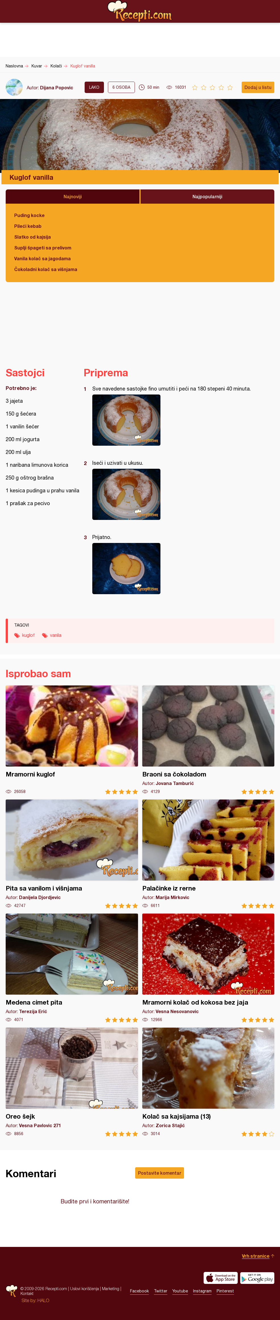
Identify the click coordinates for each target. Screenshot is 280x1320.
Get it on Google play (257, 1278)
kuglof (28, 635)
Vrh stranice (255, 1256)
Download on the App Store (221, 1278)
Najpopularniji (207, 196)
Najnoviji (73, 196)
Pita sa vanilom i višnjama (72, 854)
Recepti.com (140, 11)
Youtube (180, 1291)
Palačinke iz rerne (208, 854)
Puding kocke (29, 215)
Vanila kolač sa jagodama (42, 258)
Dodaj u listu (258, 87)
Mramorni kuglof (72, 739)
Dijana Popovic (56, 87)
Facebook (139, 1291)
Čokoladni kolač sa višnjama (45, 269)
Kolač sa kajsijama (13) (208, 1082)
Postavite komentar (159, 1173)
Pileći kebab (27, 226)
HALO (43, 1300)
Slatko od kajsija (32, 236)
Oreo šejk (72, 1082)
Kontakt (27, 1293)
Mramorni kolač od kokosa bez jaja (208, 968)
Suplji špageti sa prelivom (42, 247)
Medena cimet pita (72, 968)
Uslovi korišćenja (84, 1288)
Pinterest (225, 1291)
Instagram (202, 1291)
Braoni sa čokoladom (208, 739)
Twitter (160, 1291)
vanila (55, 635)
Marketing (110, 1288)
